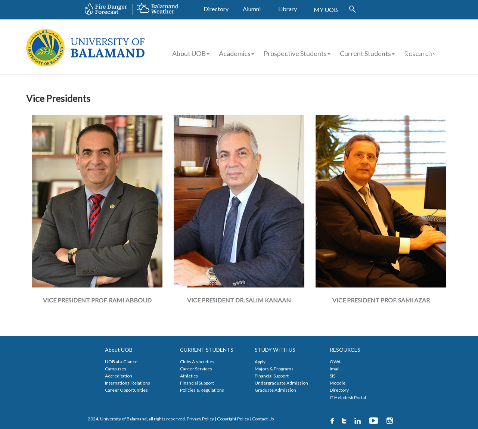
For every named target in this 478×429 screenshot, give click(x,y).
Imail (334, 369)
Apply (260, 361)
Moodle (337, 383)
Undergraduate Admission (281, 383)
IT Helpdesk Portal (348, 397)
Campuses (115, 369)
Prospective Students (295, 53)
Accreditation (118, 376)
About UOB (190, 53)
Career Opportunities (126, 390)
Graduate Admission (275, 390)
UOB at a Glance (121, 361)
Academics (236, 53)
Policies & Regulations (202, 390)
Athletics (189, 376)
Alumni (252, 8)
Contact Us (263, 419)
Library (287, 8)
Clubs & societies (197, 361)
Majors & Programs (274, 369)
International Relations (127, 383)
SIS (332, 376)
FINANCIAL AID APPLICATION (435, 40)
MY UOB (326, 9)
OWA (335, 361)
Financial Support (197, 383)
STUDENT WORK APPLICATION (419, 57)
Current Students (365, 53)
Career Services (196, 369)
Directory (216, 8)
